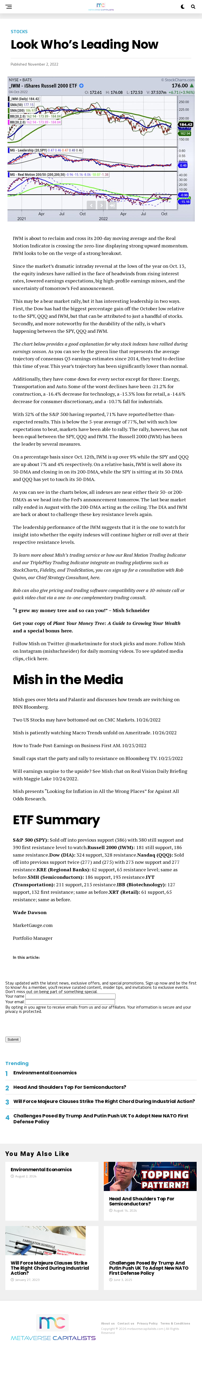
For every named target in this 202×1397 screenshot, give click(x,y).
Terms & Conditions (175, 1371)
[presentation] (46, 1023)
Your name (60, 996)
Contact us (125, 1371)
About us (108, 1371)
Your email (60, 1001)
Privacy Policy (147, 1371)
